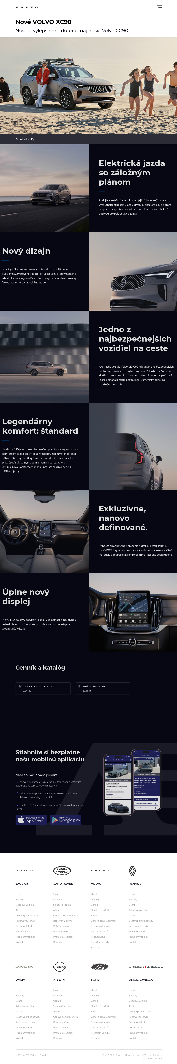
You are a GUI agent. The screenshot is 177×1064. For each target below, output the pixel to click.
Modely (20, 899)
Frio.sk (43, 1055)
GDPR (111, 1055)
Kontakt (20, 941)
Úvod (19, 893)
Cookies (119, 1055)
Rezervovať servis (25, 920)
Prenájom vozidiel (25, 936)
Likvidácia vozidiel (133, 1055)
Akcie (19, 909)
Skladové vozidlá (25, 904)
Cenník (94, 904)
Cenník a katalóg (25, 139)
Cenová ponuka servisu (28, 915)
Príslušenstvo (23, 931)
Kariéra (102, 1055)
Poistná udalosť (24, 925)
